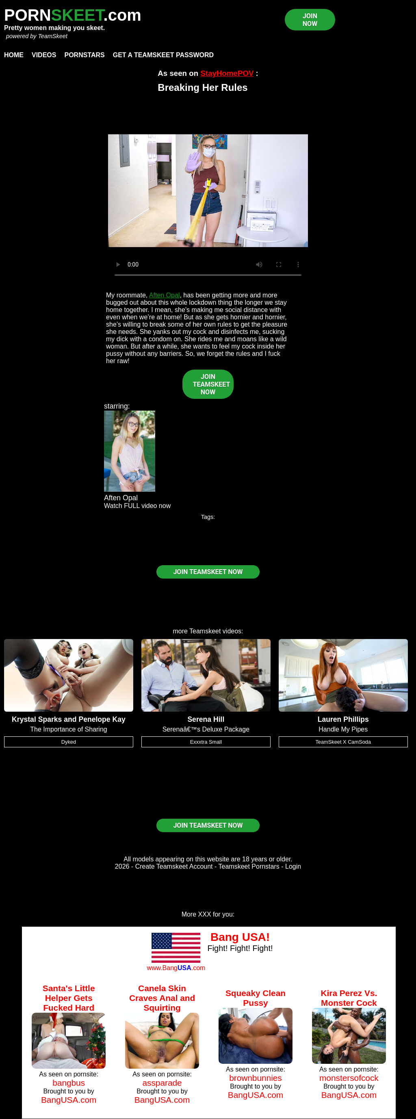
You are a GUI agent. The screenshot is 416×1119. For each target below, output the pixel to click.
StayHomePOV (227, 73)
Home (14, 55)
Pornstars (84, 55)
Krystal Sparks (37, 719)
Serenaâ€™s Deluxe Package (205, 729)
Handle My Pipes (343, 729)
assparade (162, 1082)
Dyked (68, 742)
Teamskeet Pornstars (249, 866)
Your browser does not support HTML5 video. (208, 190)
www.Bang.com (176, 967)
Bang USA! (240, 937)
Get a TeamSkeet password (163, 55)
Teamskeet (205, 631)
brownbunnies (255, 1077)
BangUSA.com (68, 1099)
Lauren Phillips (343, 719)
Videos (44, 55)
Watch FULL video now (137, 505)
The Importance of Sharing (68, 729)
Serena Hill (205, 719)
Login (293, 866)
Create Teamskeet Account (174, 866)
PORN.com (72, 15)
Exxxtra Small (206, 742)
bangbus (68, 1082)
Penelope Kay (101, 719)
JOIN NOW (310, 20)
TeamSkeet (52, 36)
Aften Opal (164, 295)
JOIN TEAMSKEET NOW (211, 384)
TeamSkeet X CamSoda (343, 742)
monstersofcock (349, 1077)
